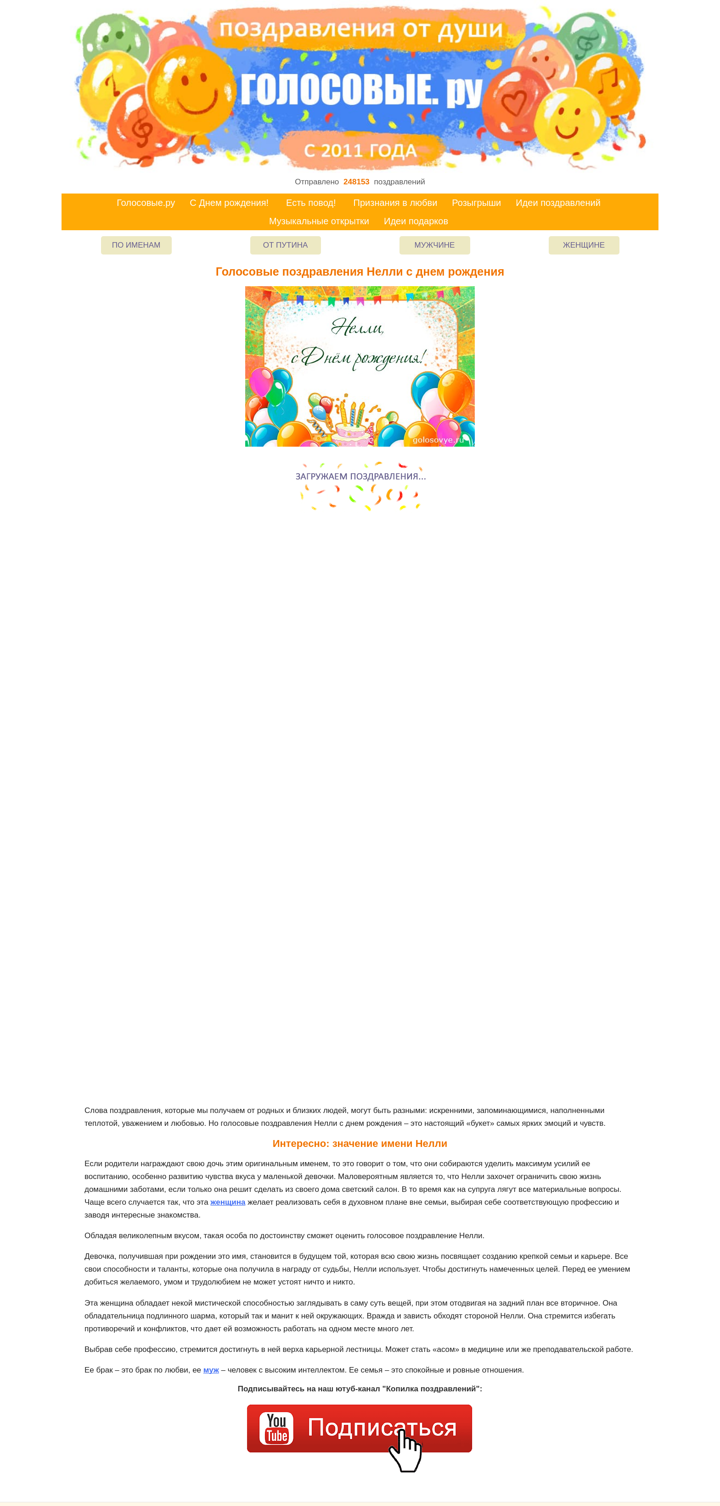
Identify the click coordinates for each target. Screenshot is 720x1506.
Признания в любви (396, 203)
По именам (136, 245)
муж (211, 1370)
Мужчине (435, 245)
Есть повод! (311, 203)
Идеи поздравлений (558, 203)
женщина (227, 1202)
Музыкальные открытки (319, 221)
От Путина (285, 245)
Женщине (584, 245)
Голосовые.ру (146, 203)
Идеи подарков (416, 221)
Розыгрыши (476, 203)
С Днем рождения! (229, 203)
